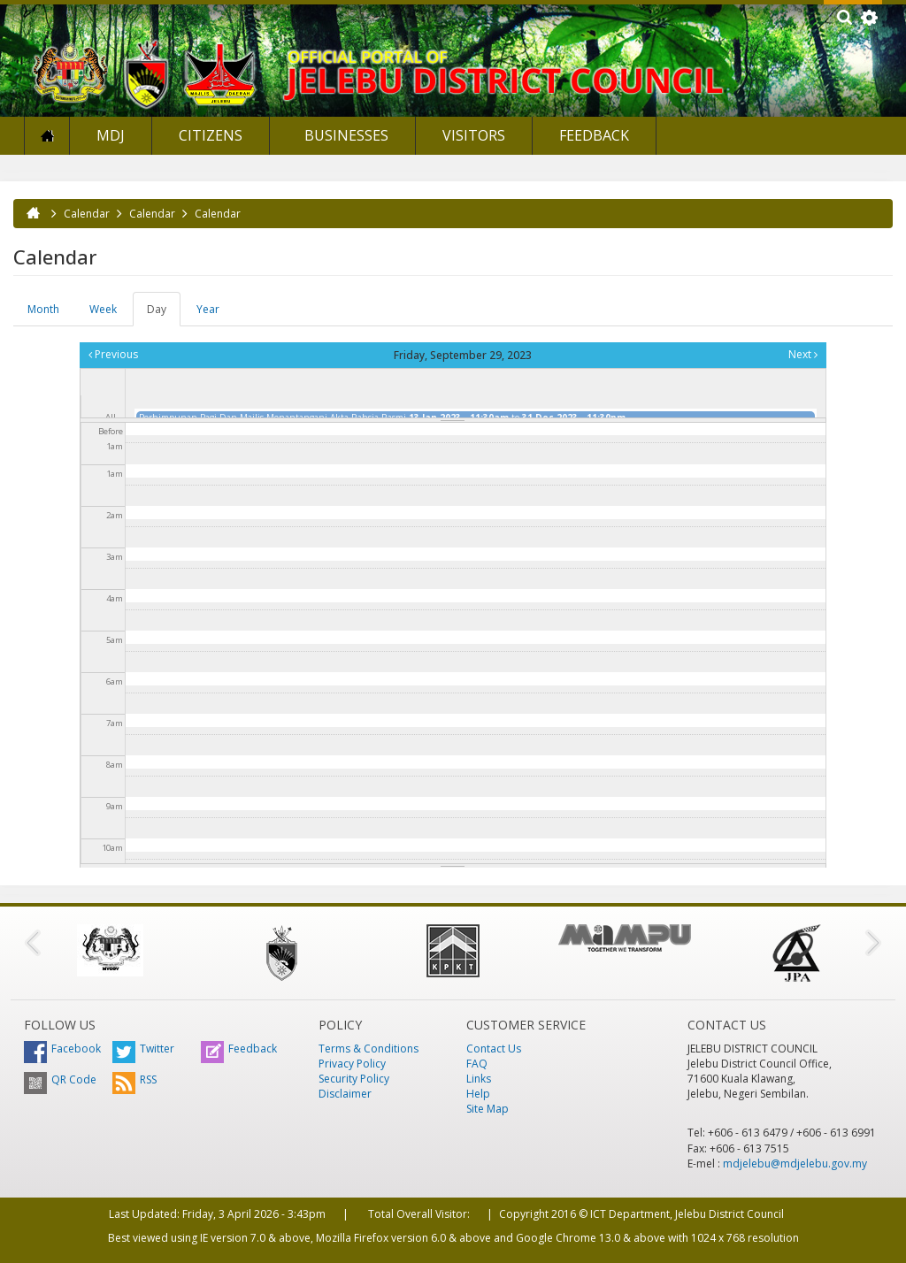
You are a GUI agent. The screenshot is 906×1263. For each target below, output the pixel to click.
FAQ (477, 1063)
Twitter (143, 1048)
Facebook (62, 1048)
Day (163, 314)
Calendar (87, 213)
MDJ (110, 135)
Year (207, 309)
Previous (113, 354)
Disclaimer (345, 1093)
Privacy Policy (352, 1063)
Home (47, 136)
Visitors (473, 135)
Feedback (594, 135)
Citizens (210, 135)
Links (478, 1078)
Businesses (344, 135)
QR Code (60, 1079)
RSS (134, 1079)
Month (43, 309)
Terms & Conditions (368, 1048)
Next (803, 354)
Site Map (487, 1108)
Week (103, 309)
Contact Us (493, 1048)
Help (478, 1093)
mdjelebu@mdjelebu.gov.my (795, 1163)
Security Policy (354, 1078)
